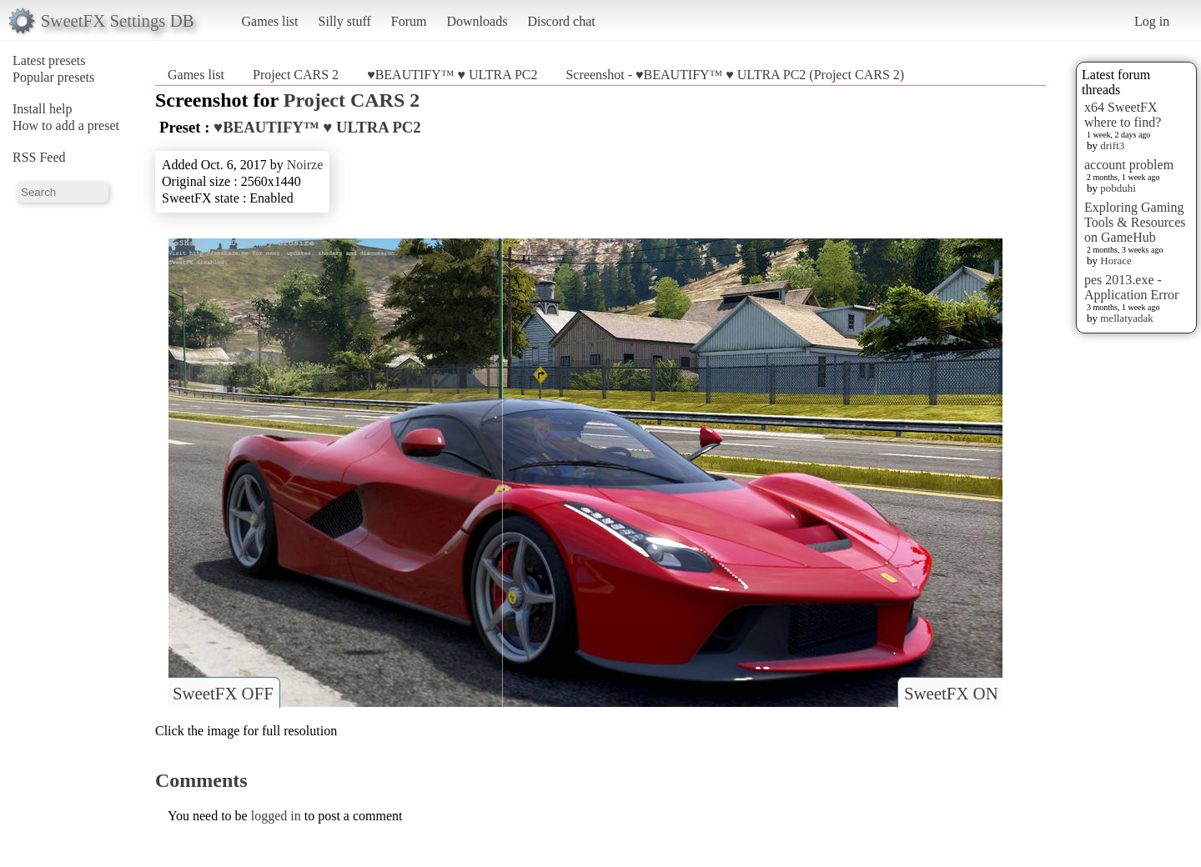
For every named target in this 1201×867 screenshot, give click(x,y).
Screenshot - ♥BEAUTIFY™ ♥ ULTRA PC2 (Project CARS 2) (734, 75)
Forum (409, 21)
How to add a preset (66, 125)
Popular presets (53, 77)
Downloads (476, 21)
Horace (1116, 260)
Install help (43, 109)
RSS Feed (39, 157)
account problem (1128, 165)
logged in (276, 816)
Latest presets (49, 60)
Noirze (305, 165)
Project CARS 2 (296, 75)
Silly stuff (345, 21)
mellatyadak (1126, 318)
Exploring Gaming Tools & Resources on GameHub (1135, 222)
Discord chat (561, 21)
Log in (1151, 21)
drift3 (1112, 145)
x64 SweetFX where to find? (1122, 114)
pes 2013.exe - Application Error (1131, 287)
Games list (270, 21)
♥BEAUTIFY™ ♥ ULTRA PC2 (452, 75)
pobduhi (1118, 188)
